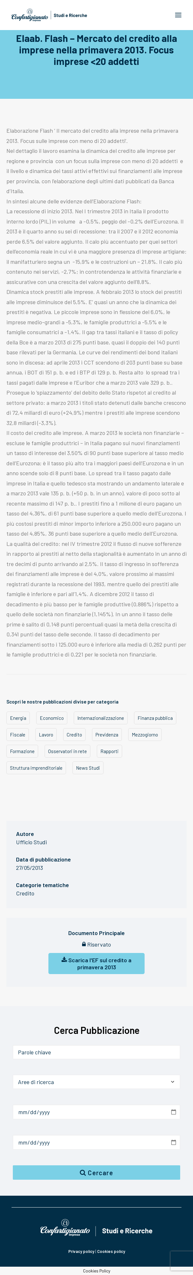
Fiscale (17, 734)
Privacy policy (81, 1251)
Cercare (96, 1173)
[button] (178, 15)
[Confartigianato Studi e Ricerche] (49, 15)
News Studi (88, 768)
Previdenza (107, 734)
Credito (74, 734)
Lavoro (46, 734)
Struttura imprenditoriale (36, 768)
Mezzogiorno (145, 734)
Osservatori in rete (67, 751)
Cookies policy (111, 1251)
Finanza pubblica (155, 718)
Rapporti (109, 751)
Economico (52, 718)
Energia (18, 718)
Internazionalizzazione (100, 718)
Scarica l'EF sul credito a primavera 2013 (96, 963)
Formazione (22, 751)
